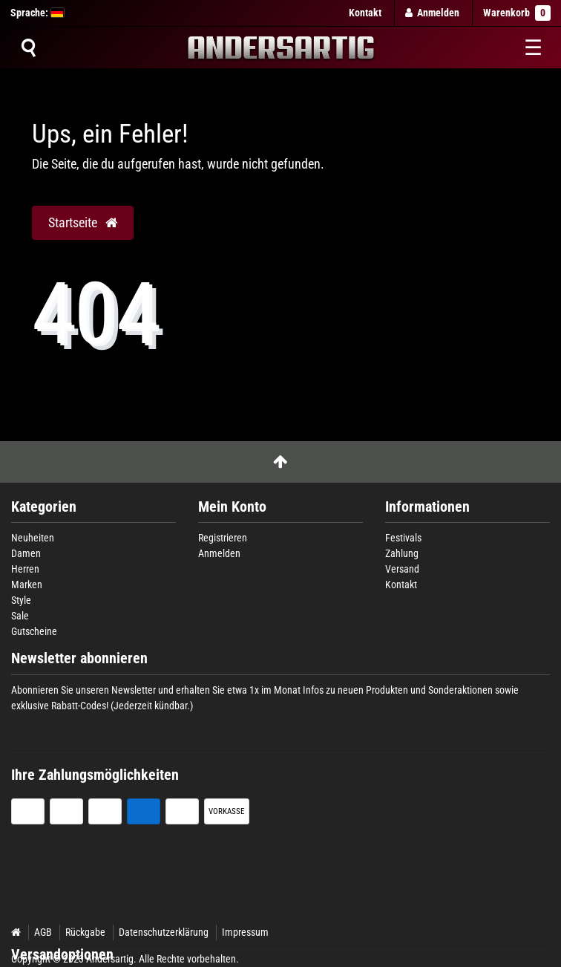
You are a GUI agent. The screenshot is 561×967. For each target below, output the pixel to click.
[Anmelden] (432, 13)
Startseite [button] (82, 222)
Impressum (245, 932)
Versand (402, 569)
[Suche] (28, 47)
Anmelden (219, 553)
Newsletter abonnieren (79, 658)
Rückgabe (85, 932)
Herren (25, 569)
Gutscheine (34, 631)
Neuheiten (32, 538)
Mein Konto (232, 506)
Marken (26, 584)
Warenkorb (517, 13)
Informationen (427, 506)
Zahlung (402, 553)
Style (21, 600)
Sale (20, 616)
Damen (26, 553)
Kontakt (365, 13)
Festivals (403, 538)
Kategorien (43, 506)
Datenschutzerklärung (164, 932)
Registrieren (222, 538)
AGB (43, 932)
